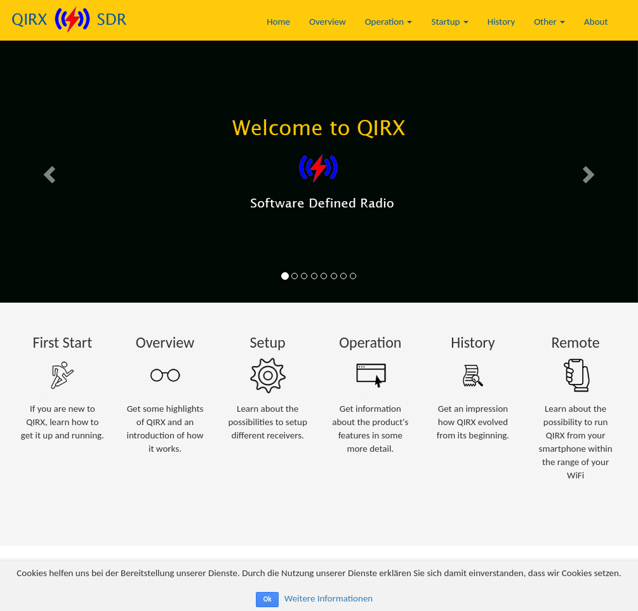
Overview (327, 21)
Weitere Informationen (328, 598)
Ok (267, 599)
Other (549, 21)
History (501, 21)
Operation (389, 21)
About (596, 21)
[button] (48, 170)
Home (278, 21)
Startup (449, 21)
